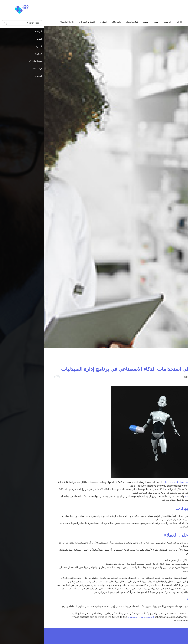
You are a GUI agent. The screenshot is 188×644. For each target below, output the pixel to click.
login (182, 21)
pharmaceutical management (136, 482)
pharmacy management (97, 617)
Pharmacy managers (152, 496)
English (135, 22)
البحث (170, 21)
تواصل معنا (155, 22)
